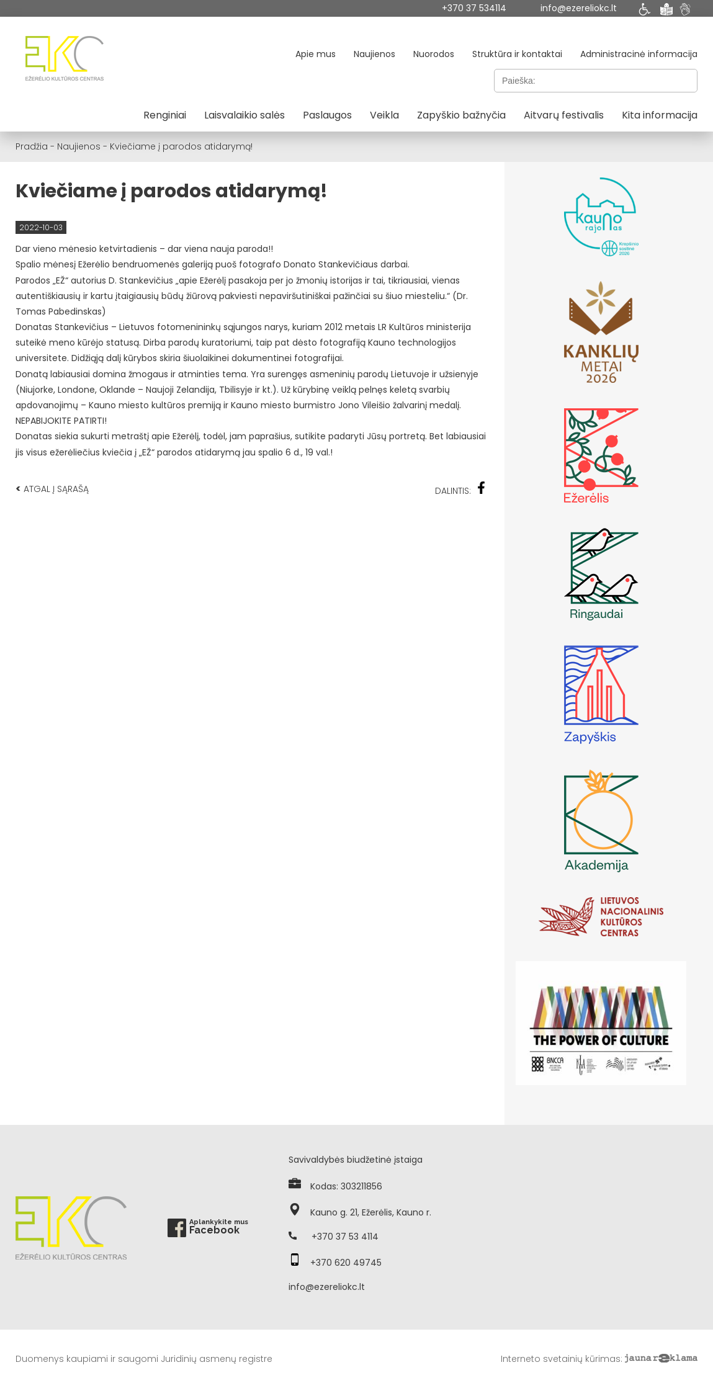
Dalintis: (460, 489)
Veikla (384, 115)
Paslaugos (327, 115)
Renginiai (164, 115)
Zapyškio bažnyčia (461, 115)
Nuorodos (433, 54)
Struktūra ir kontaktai (517, 54)
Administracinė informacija (638, 54)
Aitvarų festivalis (564, 115)
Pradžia (32, 146)
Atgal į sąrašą (52, 488)
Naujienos (374, 54)
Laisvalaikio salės (244, 115)
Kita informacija (659, 115)
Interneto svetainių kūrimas (561, 1359)
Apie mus (315, 54)
